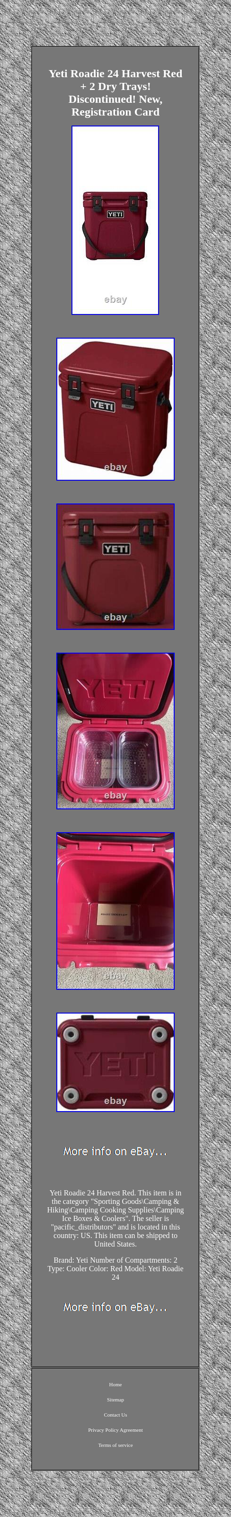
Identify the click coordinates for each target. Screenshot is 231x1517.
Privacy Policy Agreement (115, 1430)
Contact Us (115, 1415)
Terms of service (115, 1445)
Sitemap (115, 1399)
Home (115, 1384)
